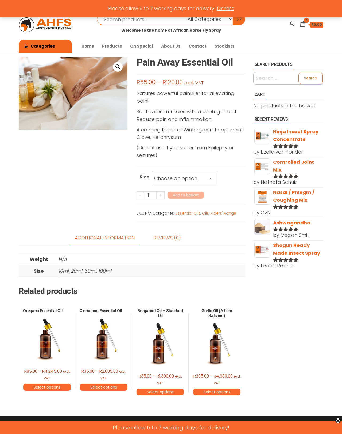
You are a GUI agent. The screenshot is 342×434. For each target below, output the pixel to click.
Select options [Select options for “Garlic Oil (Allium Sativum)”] (217, 392)
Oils (205, 213)
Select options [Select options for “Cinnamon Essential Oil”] (103, 387)
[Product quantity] (150, 195)
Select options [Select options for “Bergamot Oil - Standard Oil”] (160, 392)
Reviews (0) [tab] (167, 237)
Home (87, 46)
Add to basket (186, 195)
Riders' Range (223, 213)
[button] (118, 67)
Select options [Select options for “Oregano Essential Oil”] (47, 387)
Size (144, 176)
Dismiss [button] (225, 8)
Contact (198, 46)
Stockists (225, 46)
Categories (43, 46)
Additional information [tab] (105, 237)
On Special (141, 46)
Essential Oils (188, 213)
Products (112, 46)
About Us (171, 46)
